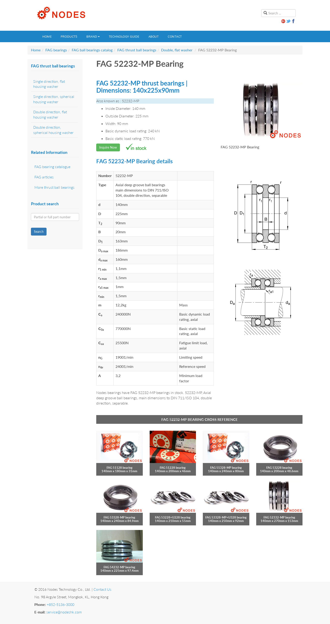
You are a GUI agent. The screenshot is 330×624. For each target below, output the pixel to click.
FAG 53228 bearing (279, 467)
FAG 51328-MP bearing (226, 467)
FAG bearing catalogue (52, 166)
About (153, 36)
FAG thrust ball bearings (136, 50)
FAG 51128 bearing (119, 467)
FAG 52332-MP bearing (279, 517)
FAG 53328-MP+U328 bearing (226, 517)
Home (47, 36)
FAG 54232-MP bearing (119, 567)
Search (39, 231)
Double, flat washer (176, 50)
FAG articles (44, 177)
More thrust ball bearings (54, 187)
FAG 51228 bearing (173, 467)
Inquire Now (108, 147)
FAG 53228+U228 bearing (172, 517)
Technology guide (124, 36)
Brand (93, 36)
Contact (175, 36)
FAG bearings (56, 50)
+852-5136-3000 (60, 604)
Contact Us (102, 589)
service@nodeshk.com (64, 612)
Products (69, 36)
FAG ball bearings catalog (92, 50)
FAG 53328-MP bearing (119, 517)
